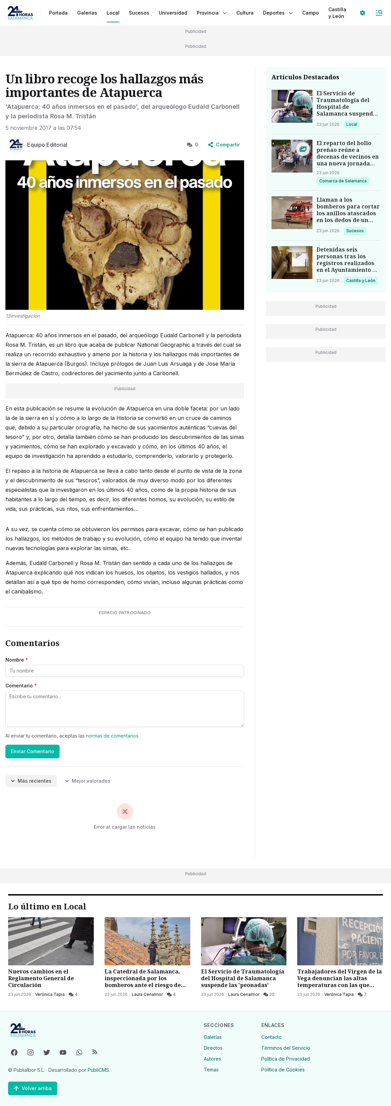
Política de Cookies (283, 1069)
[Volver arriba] (32, 1088)
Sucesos (356, 230)
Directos (213, 1048)
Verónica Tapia (50, 994)
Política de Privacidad (285, 1059)
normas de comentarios (112, 736)
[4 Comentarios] (73, 994)
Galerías (87, 13)
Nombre (16, 660)
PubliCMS (98, 1070)
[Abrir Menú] (379, 13)
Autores (212, 1059)
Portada (58, 13)
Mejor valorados (87, 781)
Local (353, 124)
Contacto (271, 1037)
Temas (211, 1069)
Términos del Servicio (285, 1048)
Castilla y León (360, 280)
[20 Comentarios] (269, 994)
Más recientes (31, 781)
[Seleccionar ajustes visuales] (362, 12)
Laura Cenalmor (147, 994)
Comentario (21, 685)
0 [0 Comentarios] (192, 144)
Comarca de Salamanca (343, 180)
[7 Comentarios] (362, 994)
